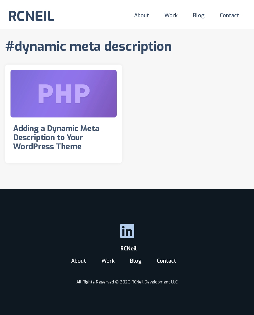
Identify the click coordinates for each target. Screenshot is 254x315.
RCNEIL (31, 16)
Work (171, 15)
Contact (229, 15)
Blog (198, 15)
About (141, 15)
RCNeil (127, 248)
